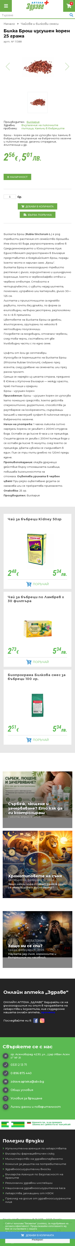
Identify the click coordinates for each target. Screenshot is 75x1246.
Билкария (33, 122)
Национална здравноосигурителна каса (34, 1188)
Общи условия (18, 1090)
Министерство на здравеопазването (33, 1158)
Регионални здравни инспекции (28, 1183)
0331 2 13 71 (15, 1065)
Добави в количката (37, 206)
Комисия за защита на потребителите (34, 1164)
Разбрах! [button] (37, 1239)
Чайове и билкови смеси (40, 24)
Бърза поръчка (37, 214)
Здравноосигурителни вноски (27, 1169)
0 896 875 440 (17, 1073)
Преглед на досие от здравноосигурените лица (37, 1200)
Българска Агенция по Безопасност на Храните (33, 1176)
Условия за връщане (22, 1098)
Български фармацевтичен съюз (28, 1153)
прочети (48, 1012)
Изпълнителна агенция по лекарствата (34, 1148)
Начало (9, 24)
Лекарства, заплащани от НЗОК (28, 1193)
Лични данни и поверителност (32, 1107)
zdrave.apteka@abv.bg (23, 1082)
